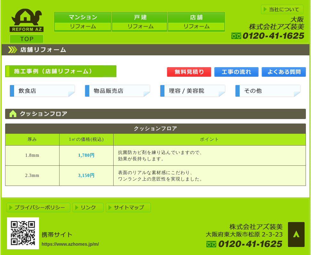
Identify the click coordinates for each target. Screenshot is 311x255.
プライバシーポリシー (38, 207)
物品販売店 (117, 90)
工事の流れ (236, 72)
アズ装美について (282, 9)
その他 (268, 90)
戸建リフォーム (139, 22)
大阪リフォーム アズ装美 (27, 25)
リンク (88, 207)
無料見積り (189, 72)
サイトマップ (128, 207)
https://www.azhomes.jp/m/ (70, 244)
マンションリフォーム (82, 22)
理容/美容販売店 (193, 90)
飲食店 (42, 90)
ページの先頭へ (296, 234)
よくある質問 (284, 72)
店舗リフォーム (196, 22)
